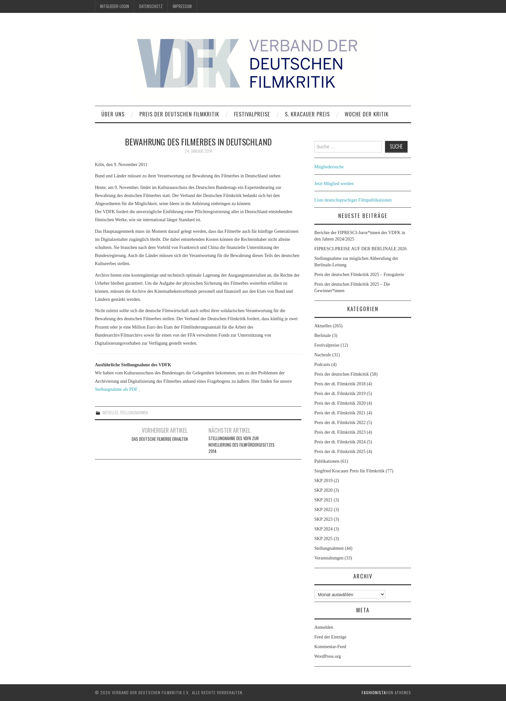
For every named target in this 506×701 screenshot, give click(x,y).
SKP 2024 (323, 529)
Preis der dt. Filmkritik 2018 (340, 383)
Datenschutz (151, 6)
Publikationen (326, 461)
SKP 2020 (323, 490)
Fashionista (374, 692)
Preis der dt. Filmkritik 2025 (340, 451)
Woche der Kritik (367, 114)
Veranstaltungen (328, 558)
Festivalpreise (252, 114)
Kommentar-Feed (330, 646)
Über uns (113, 114)
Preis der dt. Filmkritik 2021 (340, 412)
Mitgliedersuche (329, 166)
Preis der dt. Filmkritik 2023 (340, 432)
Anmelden (323, 627)
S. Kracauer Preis (307, 114)
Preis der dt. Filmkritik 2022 (340, 422)
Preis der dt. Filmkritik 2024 (340, 441)
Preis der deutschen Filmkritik (179, 114)
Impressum (182, 6)
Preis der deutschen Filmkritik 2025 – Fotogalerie (359, 274)
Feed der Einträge (330, 637)
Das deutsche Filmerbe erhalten (160, 439)
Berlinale (322, 335)
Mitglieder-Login (114, 6)
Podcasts (322, 364)
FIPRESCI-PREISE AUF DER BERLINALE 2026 (360, 248)
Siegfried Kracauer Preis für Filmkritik (349, 471)
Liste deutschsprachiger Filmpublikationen (353, 200)
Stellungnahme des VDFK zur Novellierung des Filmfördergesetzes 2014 (241, 444)
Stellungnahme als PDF (116, 389)
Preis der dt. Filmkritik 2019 (340, 393)
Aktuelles (110, 413)
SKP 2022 (323, 509)
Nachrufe (322, 354)
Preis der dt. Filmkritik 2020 (340, 403)
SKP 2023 (323, 519)
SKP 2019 (323, 480)
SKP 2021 (323, 500)
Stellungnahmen (134, 413)
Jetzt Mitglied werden (334, 183)
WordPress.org (327, 656)
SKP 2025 (323, 538)
